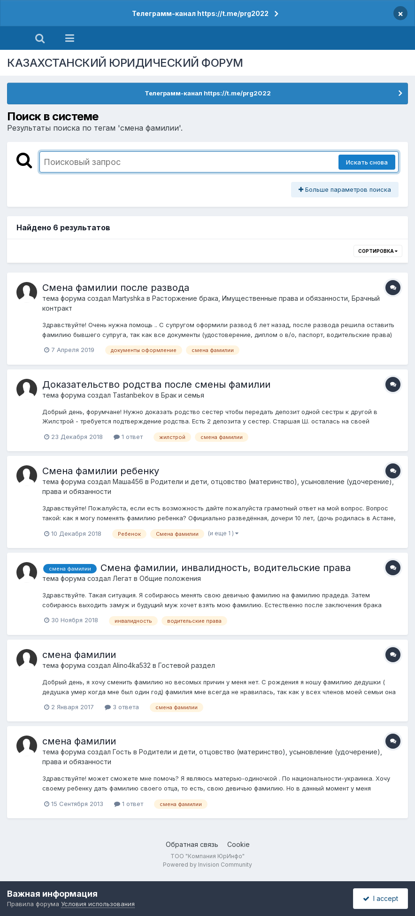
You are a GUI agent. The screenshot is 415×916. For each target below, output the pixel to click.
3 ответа (122, 707)
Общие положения (170, 578)
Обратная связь (192, 844)
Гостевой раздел (186, 665)
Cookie (238, 844)
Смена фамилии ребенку (100, 471)
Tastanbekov (133, 395)
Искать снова (367, 162)
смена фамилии (79, 654)
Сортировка (378, 251)
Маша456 (128, 481)
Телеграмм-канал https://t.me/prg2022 (200, 13)
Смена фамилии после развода (115, 287)
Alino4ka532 (132, 665)
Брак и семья (182, 395)
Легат (122, 578)
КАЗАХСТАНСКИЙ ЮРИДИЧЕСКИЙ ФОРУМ (125, 63)
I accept (380, 898)
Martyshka (129, 298)
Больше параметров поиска (345, 189)
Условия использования (98, 904)
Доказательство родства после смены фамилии (156, 384)
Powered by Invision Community (207, 864)
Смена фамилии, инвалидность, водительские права (225, 567)
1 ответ (128, 436)
